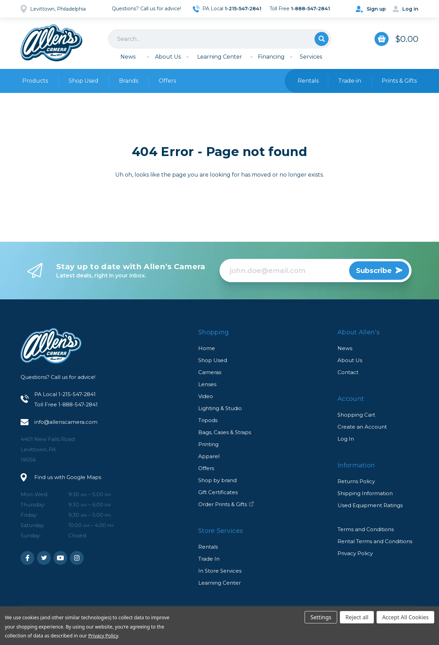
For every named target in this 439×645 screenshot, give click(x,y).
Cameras (209, 372)
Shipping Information (365, 493)
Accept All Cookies (405, 617)
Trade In (209, 559)
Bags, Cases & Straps (224, 432)
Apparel (209, 456)
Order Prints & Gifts (226, 504)
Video (205, 396)
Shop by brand (217, 480)
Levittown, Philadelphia (58, 9)
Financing (271, 56)
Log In (345, 438)
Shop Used (83, 80)
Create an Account (362, 426)
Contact (347, 372)
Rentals (208, 547)
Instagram (77, 558)
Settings (320, 617)
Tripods (207, 420)
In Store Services (219, 571)
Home (206, 348)
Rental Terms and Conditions (374, 541)
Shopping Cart (356, 414)
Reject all (356, 617)
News (127, 56)
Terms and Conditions (365, 529)
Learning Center (219, 56)
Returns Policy (356, 481)
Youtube (60, 558)
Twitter (44, 558)
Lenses (207, 384)
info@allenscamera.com (65, 422)
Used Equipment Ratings (370, 505)
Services (311, 56)
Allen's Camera (51, 42)
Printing (208, 444)
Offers (167, 80)
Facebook (27, 558)
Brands (128, 80)
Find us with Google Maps (67, 477)
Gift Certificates (218, 492)
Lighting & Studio (220, 408)
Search (322, 39)
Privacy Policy (355, 553)
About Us (168, 56)
